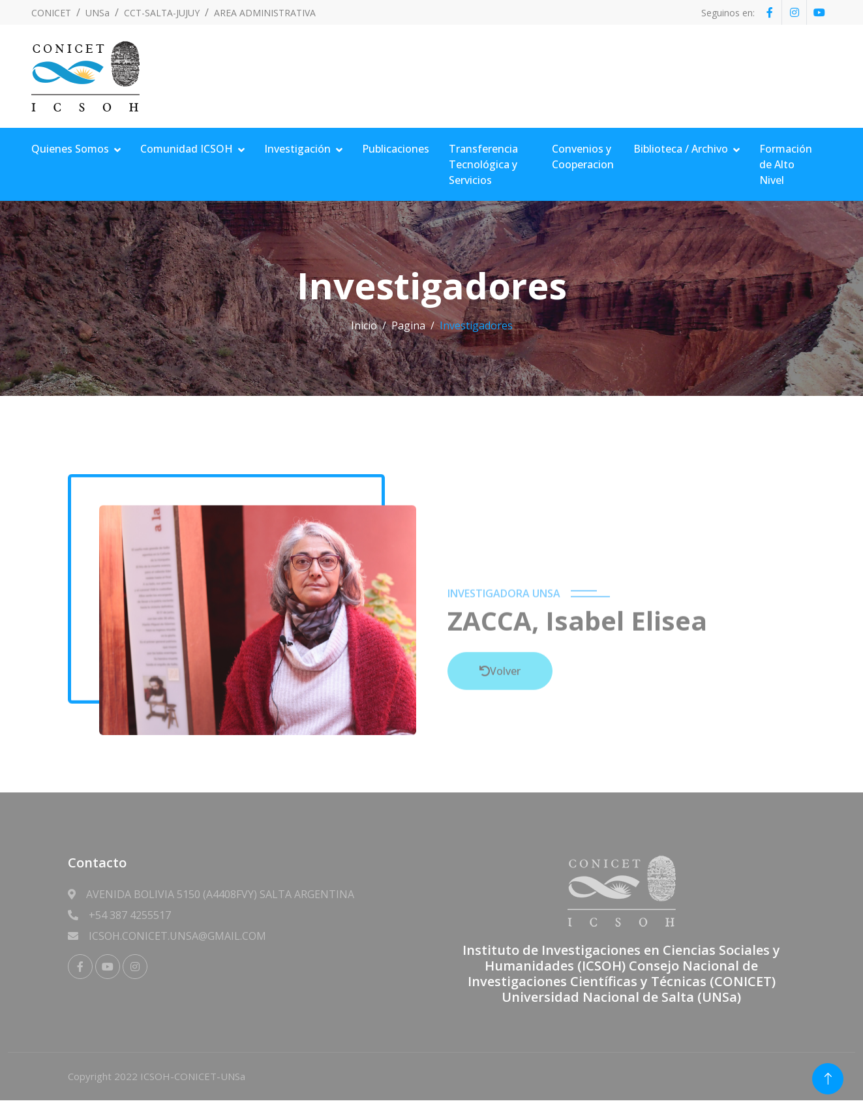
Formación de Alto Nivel (785, 164)
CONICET (51, 13)
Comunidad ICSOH (186, 149)
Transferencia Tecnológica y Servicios (483, 164)
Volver (500, 756)
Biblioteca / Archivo (680, 149)
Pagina (408, 325)
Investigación (297, 149)
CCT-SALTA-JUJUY (162, 13)
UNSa (97, 13)
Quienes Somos (70, 149)
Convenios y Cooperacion (583, 157)
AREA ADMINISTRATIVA (265, 13)
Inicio (364, 325)
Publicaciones (395, 149)
